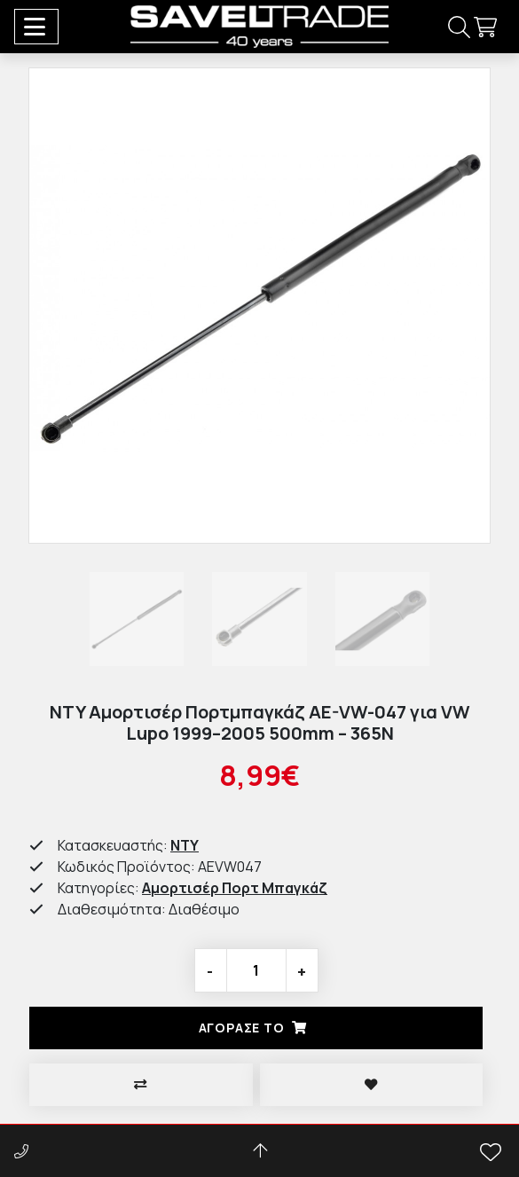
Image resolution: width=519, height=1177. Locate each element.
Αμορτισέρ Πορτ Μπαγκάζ (234, 888)
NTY (184, 845)
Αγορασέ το (256, 1027)
